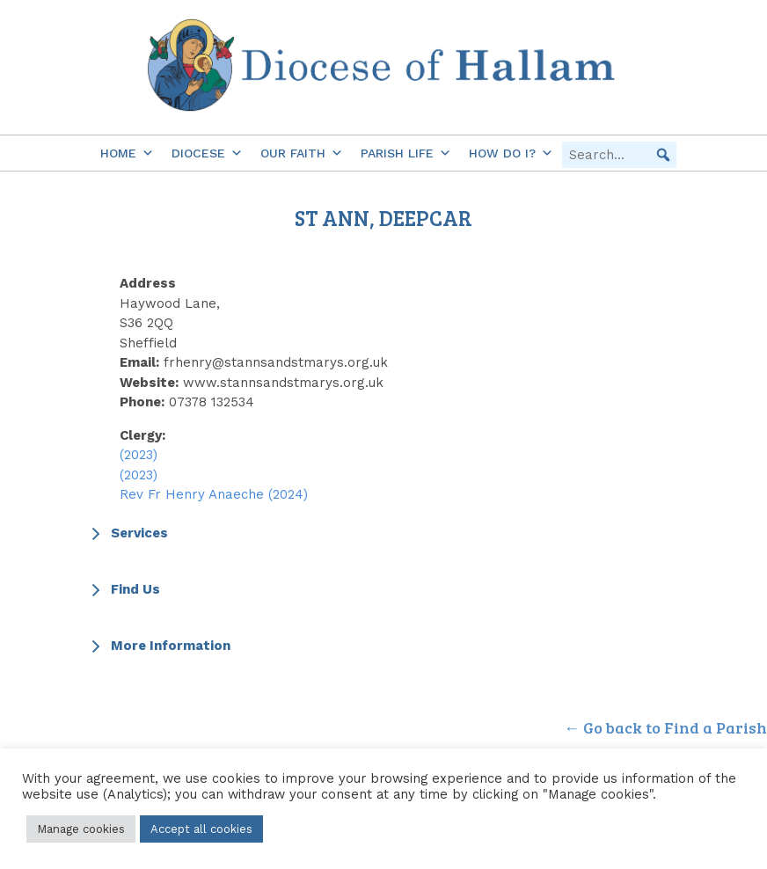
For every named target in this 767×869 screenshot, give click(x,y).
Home (127, 153)
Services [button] (127, 533)
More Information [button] (158, 645)
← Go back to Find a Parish (665, 727)
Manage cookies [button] (81, 829)
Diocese (207, 153)
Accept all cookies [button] (201, 829)
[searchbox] (619, 155)
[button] (663, 155)
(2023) (138, 455)
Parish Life (406, 153)
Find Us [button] (123, 589)
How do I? (511, 153)
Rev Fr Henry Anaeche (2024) (214, 494)
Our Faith (301, 153)
